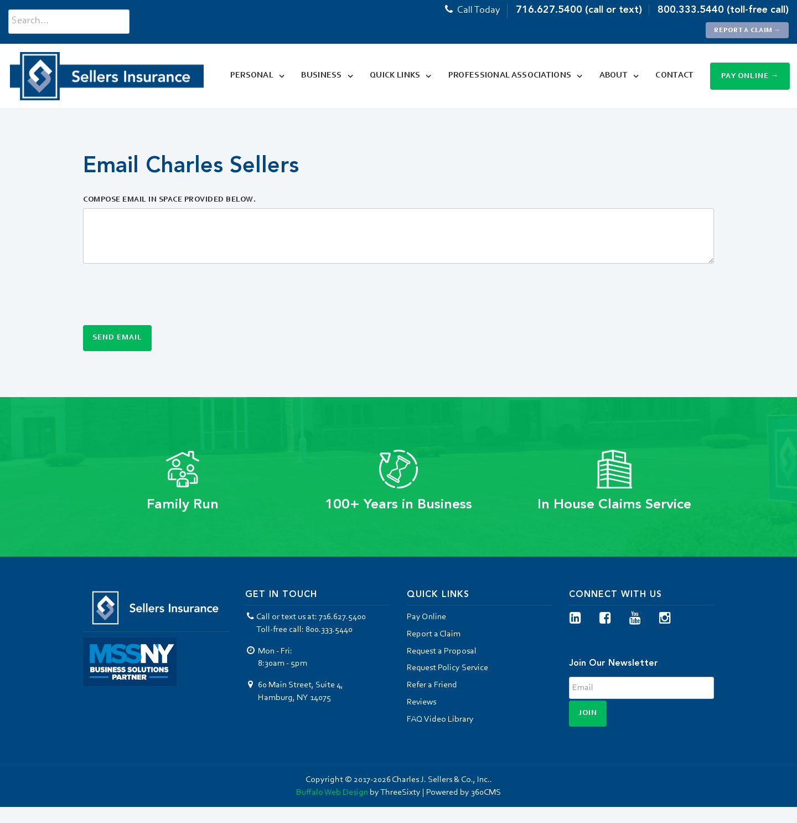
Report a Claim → (747, 30)
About (610, 75)
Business (318, 75)
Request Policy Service (447, 667)
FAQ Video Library (440, 719)
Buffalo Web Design (332, 792)
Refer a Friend (432, 685)
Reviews (421, 702)
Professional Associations (506, 75)
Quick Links (391, 75)
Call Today (471, 11)
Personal (248, 75)
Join (587, 713)
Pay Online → (750, 76)
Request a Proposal (442, 651)
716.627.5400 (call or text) (579, 10)
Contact (672, 75)
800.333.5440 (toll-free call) (723, 10)
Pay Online (426, 617)
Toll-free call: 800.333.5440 (304, 629)
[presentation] (167, 293)
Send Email (117, 338)
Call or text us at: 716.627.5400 (305, 617)
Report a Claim (433, 634)
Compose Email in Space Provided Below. (169, 200)
